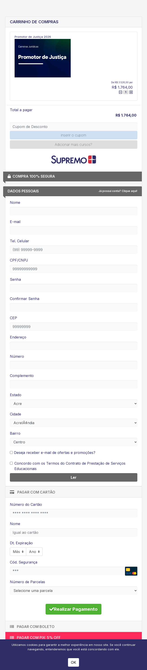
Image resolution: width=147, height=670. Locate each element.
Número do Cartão (26, 504)
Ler (74, 477)
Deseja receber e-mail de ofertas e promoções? (52, 452)
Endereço (18, 337)
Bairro (15, 433)
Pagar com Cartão (32, 492)
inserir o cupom (73, 135)
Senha (15, 279)
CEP (13, 318)
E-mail (15, 221)
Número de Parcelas (27, 582)
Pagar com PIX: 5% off (35, 637)
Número (17, 356)
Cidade (15, 414)
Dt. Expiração (21, 543)
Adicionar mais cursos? (73, 144)
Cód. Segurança (23, 562)
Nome (15, 202)
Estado (15, 395)
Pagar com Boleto (32, 626)
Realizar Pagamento (73, 609)
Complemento (22, 375)
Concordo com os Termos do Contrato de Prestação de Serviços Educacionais (69, 466)
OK (73, 662)
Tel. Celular (19, 241)
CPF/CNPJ (19, 260)
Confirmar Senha (24, 298)
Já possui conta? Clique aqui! (118, 191)
